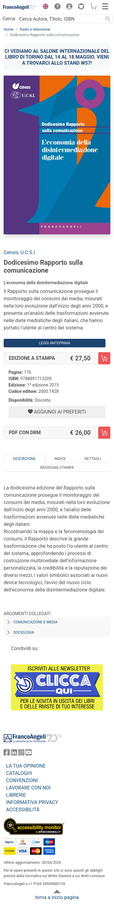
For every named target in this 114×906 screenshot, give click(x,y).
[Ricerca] (108, 19)
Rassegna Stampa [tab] (57, 467)
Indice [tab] (60, 459)
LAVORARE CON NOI (28, 788)
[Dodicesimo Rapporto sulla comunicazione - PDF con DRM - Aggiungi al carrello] (104, 433)
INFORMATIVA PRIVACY (32, 802)
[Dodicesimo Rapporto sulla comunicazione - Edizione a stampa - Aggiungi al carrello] (104, 358)
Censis (11, 252)
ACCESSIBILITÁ (23, 809)
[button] (44, 7)
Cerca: (9, 19)
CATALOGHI (19, 773)
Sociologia (23, 632)
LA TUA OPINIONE (26, 766)
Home (8, 29)
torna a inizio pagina (57, 897)
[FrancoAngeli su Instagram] (21, 754)
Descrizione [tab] (24, 459)
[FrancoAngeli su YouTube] (29, 754)
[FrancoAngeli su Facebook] (7, 754)
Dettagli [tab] (93, 459)
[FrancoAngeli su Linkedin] (14, 754)
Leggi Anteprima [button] (54, 343)
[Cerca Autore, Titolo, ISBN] (60, 19)
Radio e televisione (35, 29)
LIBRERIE (16, 795)
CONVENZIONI (22, 780)
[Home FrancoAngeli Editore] (20, 7)
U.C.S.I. (28, 252)
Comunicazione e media (35, 622)
